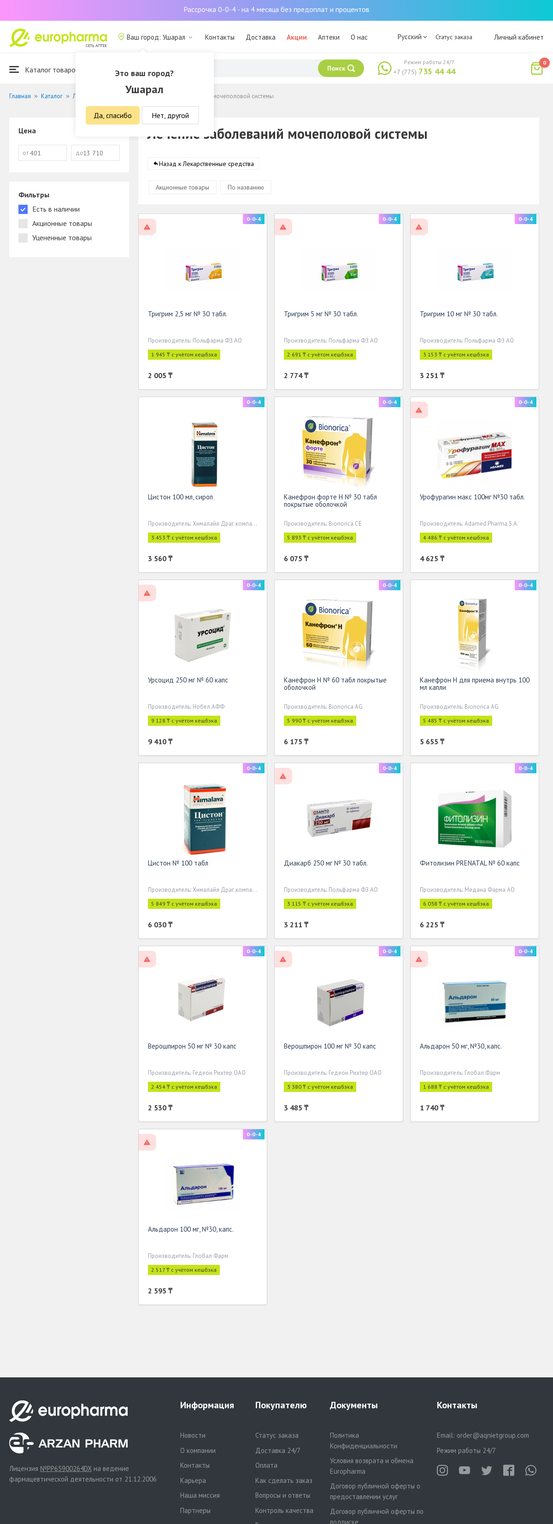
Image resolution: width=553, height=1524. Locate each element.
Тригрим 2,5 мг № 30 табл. (187, 315)
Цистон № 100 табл (178, 864)
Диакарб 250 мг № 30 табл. (326, 864)
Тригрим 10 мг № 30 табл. (459, 315)
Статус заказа (453, 37)
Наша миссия (200, 1495)
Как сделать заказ (283, 1480)
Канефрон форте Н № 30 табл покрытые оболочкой (330, 502)
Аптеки (329, 37)
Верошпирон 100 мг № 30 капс (330, 1048)
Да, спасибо (113, 115)
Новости (193, 1435)
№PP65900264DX (66, 1468)
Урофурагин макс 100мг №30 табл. (472, 498)
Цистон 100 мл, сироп (180, 498)
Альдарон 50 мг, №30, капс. (461, 1048)
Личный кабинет (519, 37)
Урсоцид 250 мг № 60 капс (188, 681)
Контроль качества (284, 1510)
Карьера (193, 1480)
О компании (198, 1450)
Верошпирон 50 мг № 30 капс (192, 1048)
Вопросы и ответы (282, 1495)
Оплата (266, 1465)
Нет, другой (170, 115)
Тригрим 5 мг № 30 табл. (321, 315)
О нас (359, 37)
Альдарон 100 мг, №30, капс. (191, 1231)
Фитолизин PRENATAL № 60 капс (470, 864)
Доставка (261, 37)
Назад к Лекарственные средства (206, 165)
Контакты (220, 37)
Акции (297, 37)
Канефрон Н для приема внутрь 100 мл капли (474, 685)
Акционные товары (182, 189)
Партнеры (195, 1510)
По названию (246, 189)
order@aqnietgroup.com (493, 1435)
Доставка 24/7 (277, 1450)
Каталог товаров (44, 69)
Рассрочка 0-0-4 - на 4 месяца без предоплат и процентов (276, 9)
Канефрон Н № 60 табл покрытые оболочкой (335, 685)
